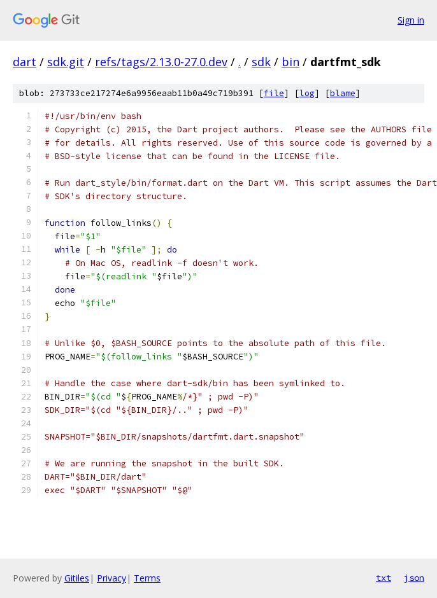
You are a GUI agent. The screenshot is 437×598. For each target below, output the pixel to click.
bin (290, 61)
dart (24, 61)
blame (342, 93)
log (307, 93)
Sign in (411, 20)
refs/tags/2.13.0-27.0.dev (161, 61)
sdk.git (65, 61)
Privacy (111, 578)
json (414, 577)
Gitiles (76, 578)
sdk (261, 61)
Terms (147, 578)
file (274, 93)
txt (383, 577)
